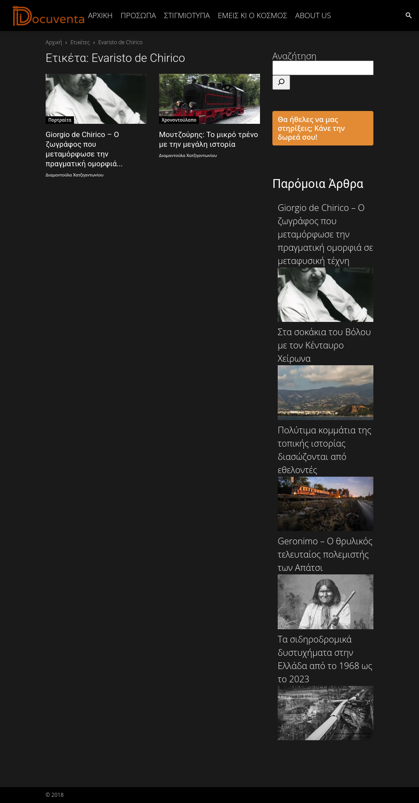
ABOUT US (313, 15)
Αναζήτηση (294, 56)
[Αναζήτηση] (281, 82)
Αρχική (100, 15)
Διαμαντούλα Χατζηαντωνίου (75, 175)
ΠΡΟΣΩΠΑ (138, 15)
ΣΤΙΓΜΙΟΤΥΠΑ (187, 15)
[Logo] (49, 15)
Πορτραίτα (59, 120)
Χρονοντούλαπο (179, 120)
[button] (408, 15)
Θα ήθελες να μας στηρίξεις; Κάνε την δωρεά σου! (311, 128)
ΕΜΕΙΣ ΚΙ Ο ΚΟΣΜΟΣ (252, 15)
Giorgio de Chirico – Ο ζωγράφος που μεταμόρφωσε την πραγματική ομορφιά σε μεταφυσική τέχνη (325, 262)
